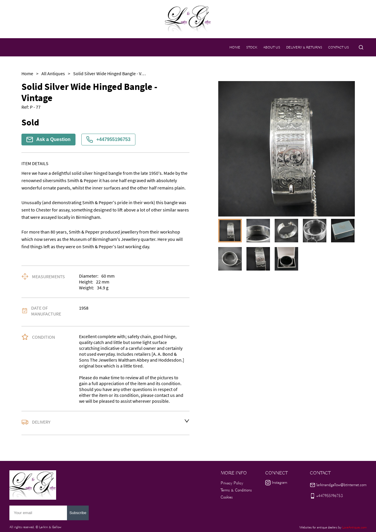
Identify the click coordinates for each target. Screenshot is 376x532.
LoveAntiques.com (354, 527)
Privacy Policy (232, 483)
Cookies (227, 497)
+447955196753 (108, 139)
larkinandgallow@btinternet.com (341, 485)
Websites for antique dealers (318, 527)
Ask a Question (48, 139)
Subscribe (77, 513)
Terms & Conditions (236, 490)
